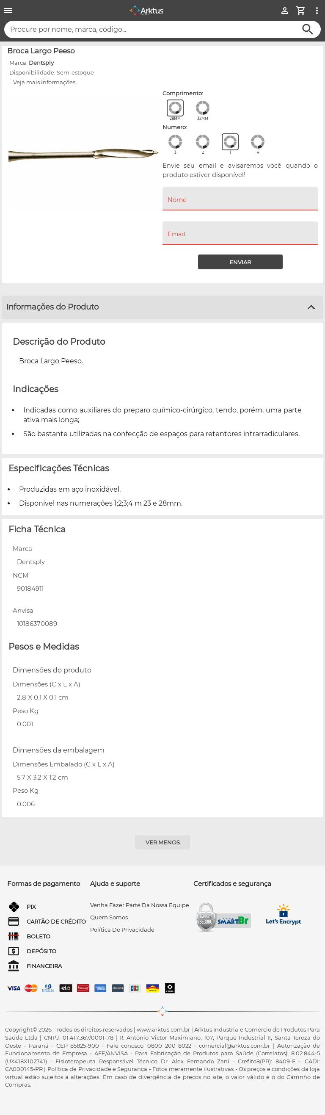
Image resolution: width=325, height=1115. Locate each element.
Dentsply (41, 62)
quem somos (109, 917)
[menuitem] (240, 216)
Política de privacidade (122, 929)
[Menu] (8, 11)
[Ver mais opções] (317, 11)
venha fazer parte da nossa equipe (139, 905)
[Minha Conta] (285, 11)
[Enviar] (240, 262)
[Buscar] (307, 29)
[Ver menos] (162, 842)
